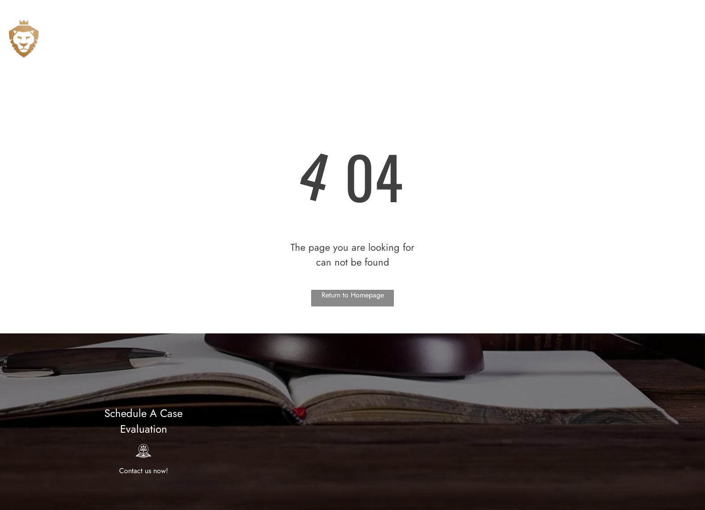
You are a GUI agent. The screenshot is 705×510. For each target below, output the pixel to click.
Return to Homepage (352, 295)
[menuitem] (373, 34)
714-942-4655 (643, 10)
